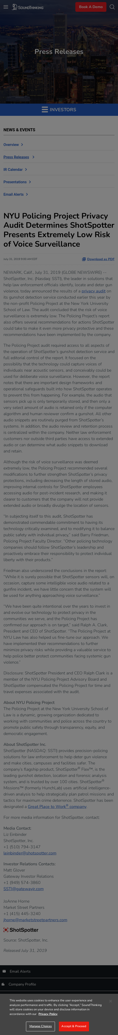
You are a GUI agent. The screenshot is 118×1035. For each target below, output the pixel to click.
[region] (59, 1014)
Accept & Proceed (73, 1026)
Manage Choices (40, 1026)
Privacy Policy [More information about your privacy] (47, 1014)
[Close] (110, 1001)
